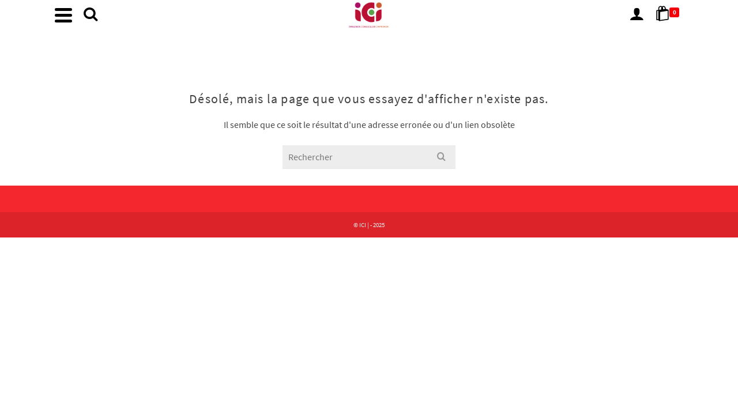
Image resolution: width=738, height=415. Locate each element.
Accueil (313, 51)
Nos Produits (365, 51)
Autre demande (421, 51)
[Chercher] (462, 52)
